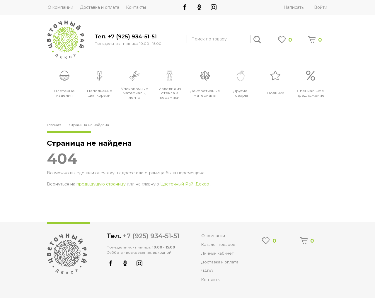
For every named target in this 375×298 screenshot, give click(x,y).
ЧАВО (207, 270)
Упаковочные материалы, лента (134, 93)
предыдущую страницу (101, 184)
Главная (54, 125)
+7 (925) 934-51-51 (151, 236)
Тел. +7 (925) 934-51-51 (126, 37)
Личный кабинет (217, 253)
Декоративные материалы (205, 93)
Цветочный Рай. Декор (184, 184)
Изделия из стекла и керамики (169, 93)
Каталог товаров (218, 244)
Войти (320, 7)
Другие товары (240, 93)
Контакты (136, 7)
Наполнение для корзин (99, 93)
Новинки (275, 93)
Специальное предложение (310, 93)
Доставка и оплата (99, 7)
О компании (60, 7)
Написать (294, 7)
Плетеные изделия (64, 93)
